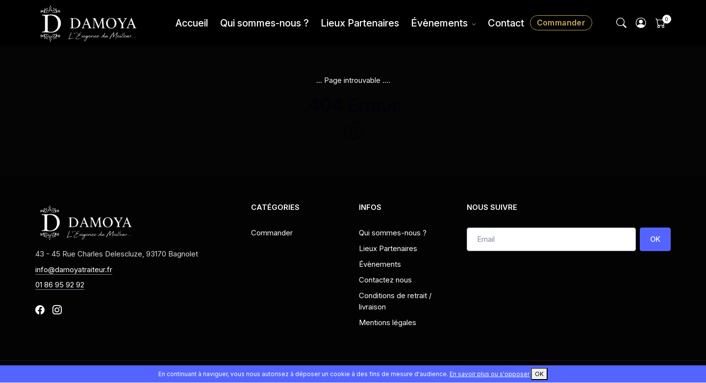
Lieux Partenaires (360, 23)
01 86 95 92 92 (59, 285)
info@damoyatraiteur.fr (73, 269)
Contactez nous (385, 280)
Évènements (439, 23)
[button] (641, 22)
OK (655, 239)
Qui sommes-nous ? (264, 23)
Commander (561, 22)
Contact (506, 23)
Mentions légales (387, 322)
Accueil (192, 23)
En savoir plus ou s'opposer (490, 374)
